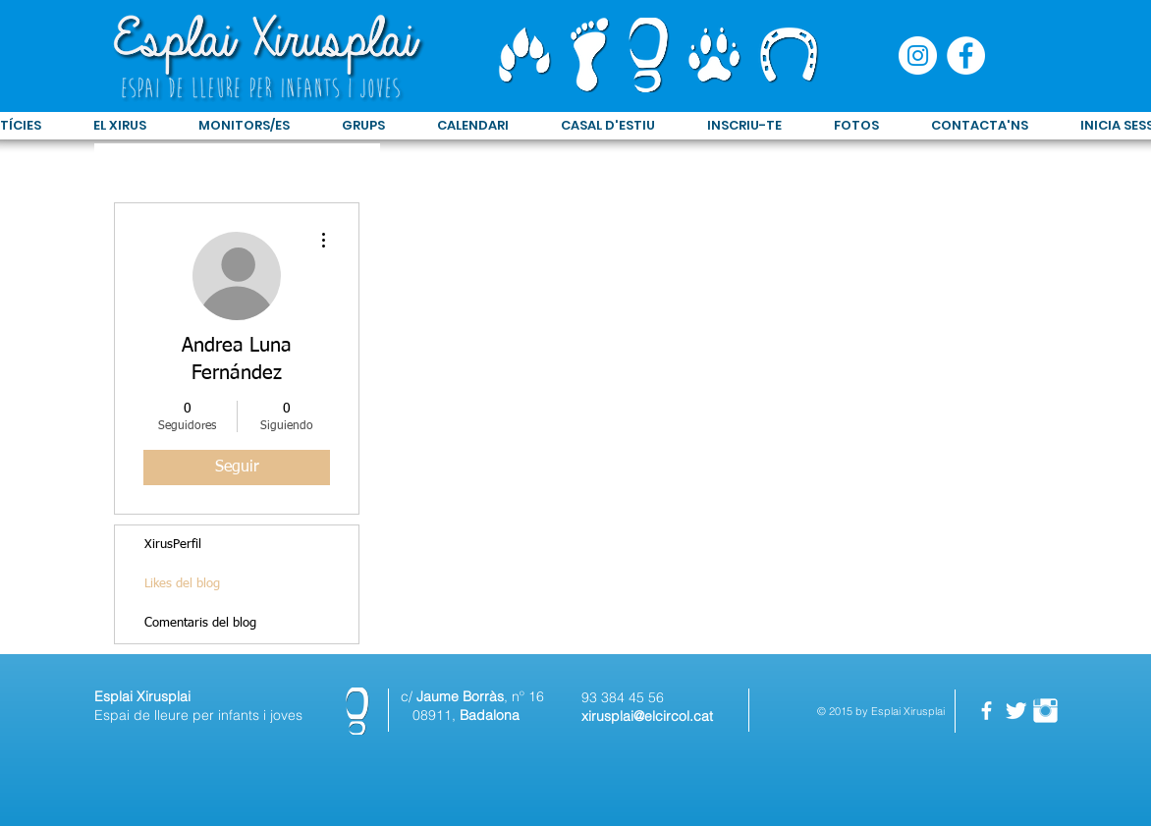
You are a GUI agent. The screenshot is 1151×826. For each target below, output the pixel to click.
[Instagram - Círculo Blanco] (918, 55)
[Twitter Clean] (1016, 710)
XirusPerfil (172, 544)
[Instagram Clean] (1045, 710)
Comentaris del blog (200, 623)
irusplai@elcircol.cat (650, 716)
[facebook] (986, 710)
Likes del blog (182, 584)
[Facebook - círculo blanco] (966, 55)
